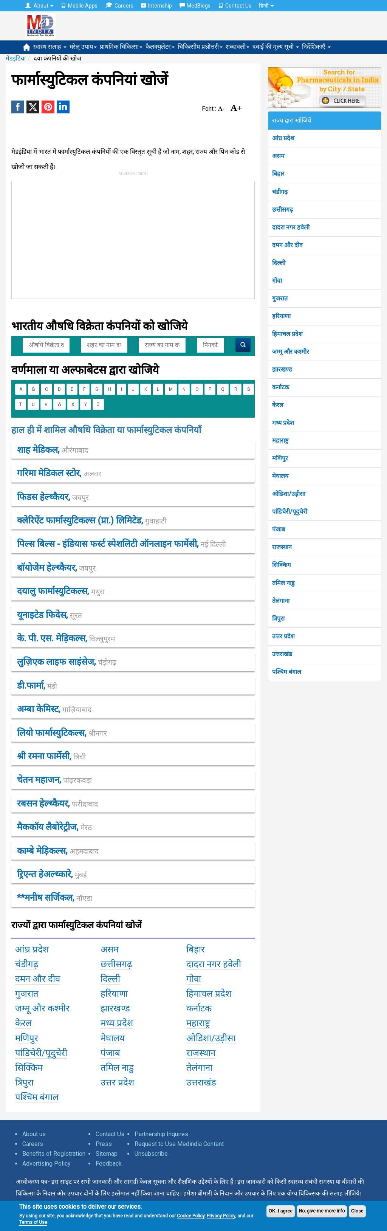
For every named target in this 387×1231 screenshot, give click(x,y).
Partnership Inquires (161, 1134)
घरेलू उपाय (83, 46)
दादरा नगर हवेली (291, 227)
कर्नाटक (280, 387)
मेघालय (280, 476)
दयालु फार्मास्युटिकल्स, (61, 591)
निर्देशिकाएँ (316, 46)
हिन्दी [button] (266, 6)
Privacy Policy (221, 1216)
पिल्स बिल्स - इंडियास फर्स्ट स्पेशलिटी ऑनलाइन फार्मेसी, (121, 544)
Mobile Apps (79, 6)
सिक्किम (281, 564)
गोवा (277, 280)
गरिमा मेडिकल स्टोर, (59, 473)
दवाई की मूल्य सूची (275, 46)
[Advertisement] (126, 239)
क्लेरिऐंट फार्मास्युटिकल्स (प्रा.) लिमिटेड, (92, 520)
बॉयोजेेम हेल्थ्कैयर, (56, 567)
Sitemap (107, 1153)
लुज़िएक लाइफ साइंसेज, (66, 662)
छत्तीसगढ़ (282, 209)
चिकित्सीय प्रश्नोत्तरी (200, 46)
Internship (156, 6)
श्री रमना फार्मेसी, (51, 756)
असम (278, 155)
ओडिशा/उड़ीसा (288, 493)
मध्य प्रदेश (283, 422)
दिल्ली (278, 262)
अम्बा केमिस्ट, (54, 709)
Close (357, 1211)
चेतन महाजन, (54, 779)
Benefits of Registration (53, 1153)
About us (34, 1134)
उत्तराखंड (282, 654)
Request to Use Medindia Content (179, 1143)
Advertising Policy (46, 1163)
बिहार (278, 173)
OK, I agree (281, 1211)
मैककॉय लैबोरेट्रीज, (54, 827)
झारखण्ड (282, 369)
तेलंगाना (280, 600)
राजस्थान (282, 547)
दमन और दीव (287, 245)
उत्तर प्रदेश (283, 636)
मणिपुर (280, 458)
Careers (119, 5)
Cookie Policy (190, 1216)
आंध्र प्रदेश (283, 138)
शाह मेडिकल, (52, 449)
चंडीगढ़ (280, 191)
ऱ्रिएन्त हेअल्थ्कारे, (52, 874)
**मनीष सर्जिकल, (54, 897)
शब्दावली (237, 46)
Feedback (109, 1163)
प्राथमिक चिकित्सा (121, 46)
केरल (277, 405)
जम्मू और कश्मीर (290, 351)
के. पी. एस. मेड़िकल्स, (66, 638)
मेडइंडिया (16, 58)
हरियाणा (281, 316)
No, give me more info (322, 1211)
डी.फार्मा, (37, 685)
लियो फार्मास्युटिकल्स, (62, 733)
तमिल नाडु (283, 583)
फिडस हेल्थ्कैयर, (53, 497)
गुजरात (280, 298)
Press (104, 1143)
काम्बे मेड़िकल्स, (58, 850)
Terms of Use (33, 1222)
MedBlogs (195, 6)
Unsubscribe (151, 1153)
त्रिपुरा (278, 618)
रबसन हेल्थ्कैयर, (57, 803)
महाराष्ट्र (280, 440)
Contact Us (234, 6)
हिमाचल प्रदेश (287, 334)
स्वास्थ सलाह (50, 46)
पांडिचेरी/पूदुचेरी (289, 511)
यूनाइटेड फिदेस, (49, 615)
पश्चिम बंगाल (286, 671)
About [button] (39, 6)
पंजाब (278, 529)
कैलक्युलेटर (160, 46)
